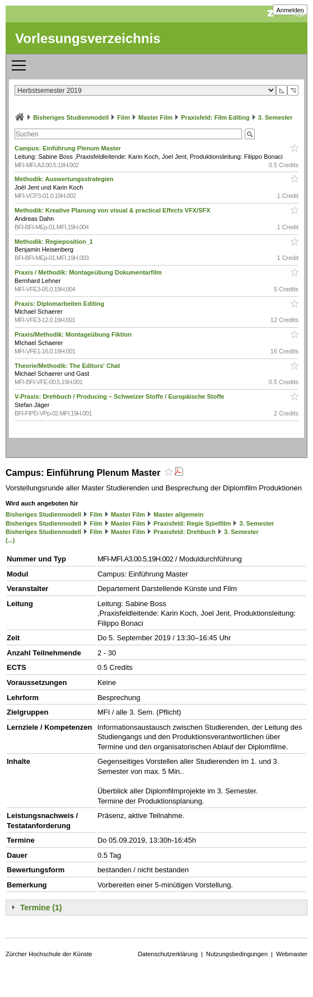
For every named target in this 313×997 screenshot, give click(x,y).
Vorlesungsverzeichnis (88, 38)
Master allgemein (178, 514)
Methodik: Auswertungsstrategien (65, 179)
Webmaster (291, 954)
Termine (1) (41, 907)
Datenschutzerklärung (168, 954)
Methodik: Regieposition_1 (55, 241)
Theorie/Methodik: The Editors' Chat (68, 365)
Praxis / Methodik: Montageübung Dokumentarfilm (89, 272)
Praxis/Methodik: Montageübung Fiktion (74, 334)
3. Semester (275, 117)
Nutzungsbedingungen (237, 954)
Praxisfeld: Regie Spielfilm (192, 523)
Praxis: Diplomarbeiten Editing (60, 303)
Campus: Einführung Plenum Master (69, 148)
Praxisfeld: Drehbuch (184, 531)
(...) (10, 540)
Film (123, 117)
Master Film (155, 117)
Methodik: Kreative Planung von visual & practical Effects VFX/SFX (113, 210)
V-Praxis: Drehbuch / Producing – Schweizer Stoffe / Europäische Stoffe (120, 396)
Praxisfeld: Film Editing (215, 117)
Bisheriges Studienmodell (71, 117)
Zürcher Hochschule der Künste (49, 954)
